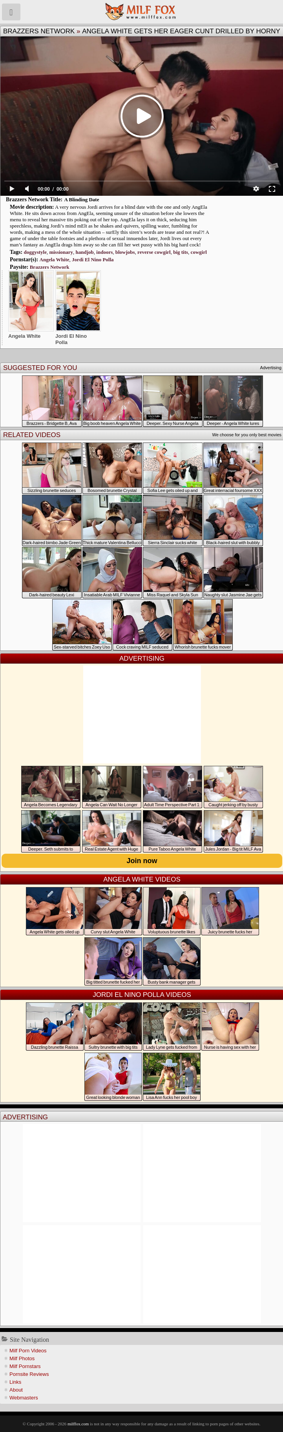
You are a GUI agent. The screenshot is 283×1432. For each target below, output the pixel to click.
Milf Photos (22, 1358)
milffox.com (78, 1423)
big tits (180, 252)
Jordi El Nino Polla (93, 259)
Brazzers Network (39, 31)
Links (15, 1382)
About (16, 1390)
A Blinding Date (81, 199)
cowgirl (199, 252)
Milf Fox (141, 12)
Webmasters (23, 1398)
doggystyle (35, 252)
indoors (104, 252)
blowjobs (125, 252)
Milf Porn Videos (27, 1351)
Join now (142, 861)
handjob (85, 252)
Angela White (54, 259)
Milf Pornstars (24, 1366)
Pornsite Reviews (29, 1374)
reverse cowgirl (154, 252)
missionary (61, 252)
